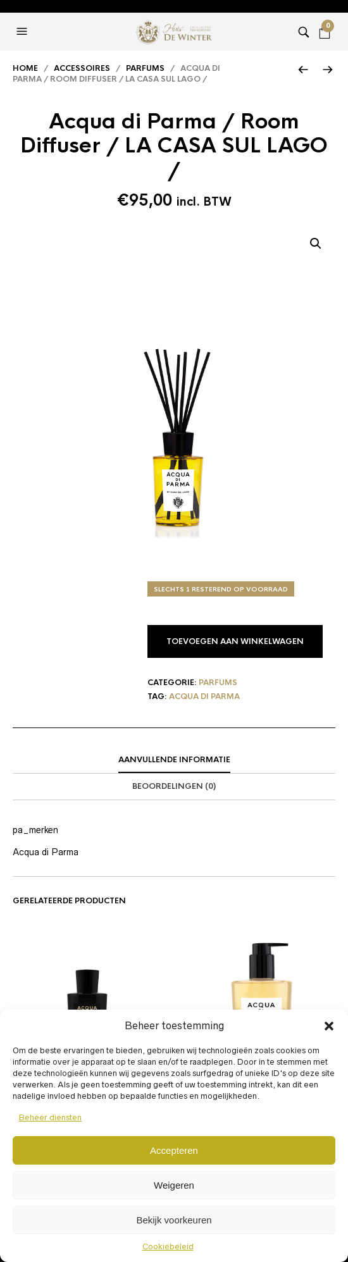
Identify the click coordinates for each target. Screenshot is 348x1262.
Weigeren (174, 1185)
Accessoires (82, 68)
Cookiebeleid (168, 1246)
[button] (329, 1026)
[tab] (174, 760)
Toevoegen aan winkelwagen (235, 641)
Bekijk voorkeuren (173, 1220)
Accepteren (174, 1150)
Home (25, 68)
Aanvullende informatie (174, 760)
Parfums (145, 68)
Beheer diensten (50, 1117)
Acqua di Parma (204, 696)
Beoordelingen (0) (174, 786)
